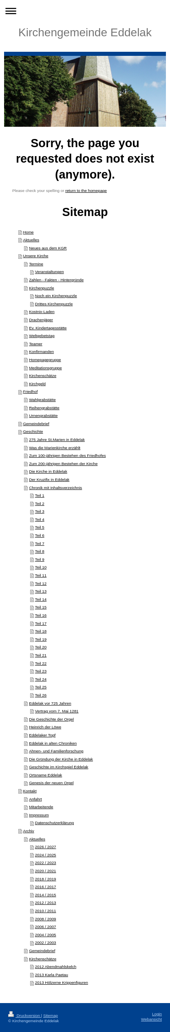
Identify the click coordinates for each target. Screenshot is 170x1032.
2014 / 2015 (45, 895)
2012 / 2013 (45, 902)
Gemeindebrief (36, 423)
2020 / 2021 (45, 871)
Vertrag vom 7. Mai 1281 (57, 711)
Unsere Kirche (35, 256)
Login (157, 1014)
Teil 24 (40, 679)
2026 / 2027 (45, 847)
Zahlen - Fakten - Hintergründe (56, 280)
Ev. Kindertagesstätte (47, 328)
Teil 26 (40, 695)
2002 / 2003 (45, 942)
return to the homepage (86, 190)
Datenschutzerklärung (54, 822)
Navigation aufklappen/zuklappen (85, 11)
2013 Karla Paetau (51, 974)
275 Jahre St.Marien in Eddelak (57, 439)
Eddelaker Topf (42, 735)
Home (28, 232)
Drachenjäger (41, 320)
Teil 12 (40, 583)
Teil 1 (39, 495)
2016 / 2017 (45, 886)
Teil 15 (40, 607)
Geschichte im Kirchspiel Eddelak (58, 767)
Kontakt (29, 791)
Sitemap (50, 1015)
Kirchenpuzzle (41, 288)
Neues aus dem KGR (48, 248)
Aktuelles (31, 240)
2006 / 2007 (45, 926)
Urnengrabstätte (43, 415)
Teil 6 (39, 535)
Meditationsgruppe (45, 368)
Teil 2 (39, 503)
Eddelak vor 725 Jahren (50, 703)
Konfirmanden (41, 351)
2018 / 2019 (45, 879)
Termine (36, 264)
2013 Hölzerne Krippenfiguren (61, 982)
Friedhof (30, 391)
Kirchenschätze (42, 375)
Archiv (28, 831)
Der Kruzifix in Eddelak (49, 479)
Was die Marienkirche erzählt (54, 447)
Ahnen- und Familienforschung (56, 751)
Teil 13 (40, 591)
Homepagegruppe (45, 359)
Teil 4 (39, 519)
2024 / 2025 (45, 855)
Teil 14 (40, 599)
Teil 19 (40, 639)
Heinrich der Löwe (45, 727)
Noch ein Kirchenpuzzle (56, 295)
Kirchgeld (37, 383)
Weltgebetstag (41, 335)
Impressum (39, 815)
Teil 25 (40, 687)
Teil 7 (39, 543)
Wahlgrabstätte (42, 399)
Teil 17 (40, 623)
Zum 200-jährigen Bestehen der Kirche (63, 463)
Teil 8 (39, 551)
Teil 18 (40, 631)
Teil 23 (40, 671)
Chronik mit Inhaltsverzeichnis (55, 487)
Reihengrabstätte (44, 408)
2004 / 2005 (45, 935)
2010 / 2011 (45, 911)
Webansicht (151, 1019)
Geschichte (33, 431)
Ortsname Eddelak (45, 775)
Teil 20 (40, 647)
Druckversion (24, 1015)
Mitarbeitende (41, 807)
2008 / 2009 (45, 919)
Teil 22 (40, 663)
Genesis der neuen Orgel (51, 783)
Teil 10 (40, 567)
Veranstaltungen (49, 271)
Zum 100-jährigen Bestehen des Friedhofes (67, 455)
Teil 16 (40, 615)
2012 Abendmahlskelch (55, 966)
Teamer (35, 344)
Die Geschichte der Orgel (51, 719)
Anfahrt (35, 799)
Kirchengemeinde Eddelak (85, 32)
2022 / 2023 (45, 862)
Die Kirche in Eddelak (48, 471)
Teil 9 (39, 559)
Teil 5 (39, 527)
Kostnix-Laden (42, 311)
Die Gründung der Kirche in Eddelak (61, 759)
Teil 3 (39, 511)
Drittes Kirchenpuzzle (54, 304)
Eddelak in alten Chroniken (53, 743)
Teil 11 (40, 575)
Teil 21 (40, 655)
